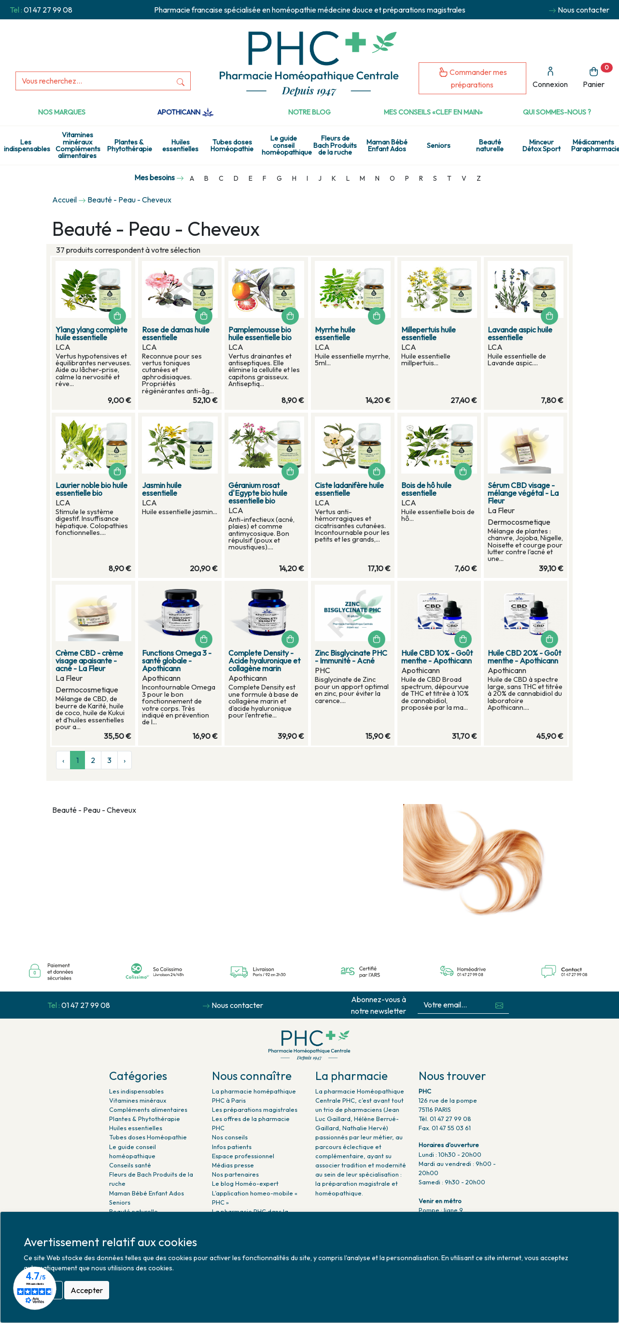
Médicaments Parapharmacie (595, 145)
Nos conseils (230, 1137)
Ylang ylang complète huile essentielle (91, 333)
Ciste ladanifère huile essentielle (349, 489)
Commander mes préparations (472, 78)
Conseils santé (130, 1165)
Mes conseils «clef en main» (433, 112)
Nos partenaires (235, 1174)
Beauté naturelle (490, 145)
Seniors (438, 145)
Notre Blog (309, 112)
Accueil (64, 199)
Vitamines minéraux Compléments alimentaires (78, 145)
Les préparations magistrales (254, 1109)
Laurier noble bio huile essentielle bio (91, 489)
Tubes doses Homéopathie (232, 145)
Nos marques (61, 112)
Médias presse (233, 1165)
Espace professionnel (243, 1156)
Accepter (86, 1290)
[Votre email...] (454, 1005)
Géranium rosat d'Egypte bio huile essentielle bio (257, 492)
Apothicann (185, 112)
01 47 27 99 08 (48, 9)
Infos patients (232, 1146)
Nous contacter (583, 9)
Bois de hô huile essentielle (426, 489)
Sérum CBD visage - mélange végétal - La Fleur (523, 492)
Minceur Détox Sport (541, 145)
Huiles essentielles (180, 145)
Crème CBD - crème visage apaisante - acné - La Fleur (89, 660)
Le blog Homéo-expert (245, 1183)
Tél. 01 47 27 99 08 (445, 1118)
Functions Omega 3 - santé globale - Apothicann (176, 660)
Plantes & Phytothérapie (129, 145)
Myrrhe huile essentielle (335, 333)
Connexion (550, 77)
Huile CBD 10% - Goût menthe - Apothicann (437, 656)
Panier (598, 76)
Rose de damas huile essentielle (176, 333)
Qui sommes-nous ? (557, 112)
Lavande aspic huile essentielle (520, 333)
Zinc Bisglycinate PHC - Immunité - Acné (351, 656)
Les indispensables (27, 145)
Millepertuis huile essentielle (428, 333)
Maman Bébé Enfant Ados (387, 145)
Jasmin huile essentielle (162, 489)
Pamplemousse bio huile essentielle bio (260, 333)
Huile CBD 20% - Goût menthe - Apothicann (524, 656)
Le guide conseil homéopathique (286, 145)
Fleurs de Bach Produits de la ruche (335, 145)
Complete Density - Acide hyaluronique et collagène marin (264, 660)
